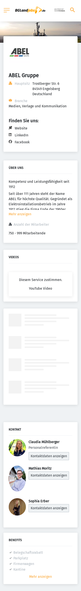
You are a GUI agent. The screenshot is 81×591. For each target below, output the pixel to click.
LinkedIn (21, 135)
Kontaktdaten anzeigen (49, 456)
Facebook (22, 142)
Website (21, 128)
